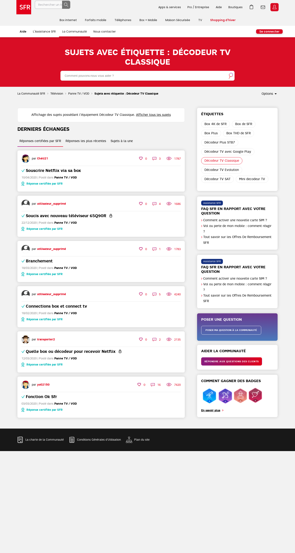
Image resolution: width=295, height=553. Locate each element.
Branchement (39, 260)
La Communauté (74, 31)
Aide (219, 7)
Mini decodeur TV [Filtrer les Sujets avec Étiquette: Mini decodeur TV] (252, 179)
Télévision (56, 93)
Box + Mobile (148, 20)
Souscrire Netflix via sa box (53, 170)
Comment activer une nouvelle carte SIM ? (235, 220)
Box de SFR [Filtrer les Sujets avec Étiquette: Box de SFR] (243, 124)
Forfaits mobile (95, 20)
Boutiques (235, 7)
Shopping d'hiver (223, 20)
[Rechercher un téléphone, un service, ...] (95, 7)
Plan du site (142, 439)
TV (200, 20)
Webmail (263, 7)
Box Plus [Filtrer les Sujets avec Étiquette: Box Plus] (211, 133)
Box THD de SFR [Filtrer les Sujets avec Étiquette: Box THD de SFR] (238, 133)
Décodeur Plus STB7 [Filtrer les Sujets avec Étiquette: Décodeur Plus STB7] (219, 142)
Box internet (68, 20)
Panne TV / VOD (78, 93)
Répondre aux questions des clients (231, 361)
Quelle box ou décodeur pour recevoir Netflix (71, 351)
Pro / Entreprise (198, 7)
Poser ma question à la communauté (231, 330)
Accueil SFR (23, 7)
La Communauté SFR (31, 93)
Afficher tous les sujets (153, 115)
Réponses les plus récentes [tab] (86, 141)
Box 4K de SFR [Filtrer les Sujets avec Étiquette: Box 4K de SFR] (215, 124)
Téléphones (123, 20)
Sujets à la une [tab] (122, 141)
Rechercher (146, 7)
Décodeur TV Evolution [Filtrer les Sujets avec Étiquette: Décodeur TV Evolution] (221, 170)
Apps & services (169, 7)
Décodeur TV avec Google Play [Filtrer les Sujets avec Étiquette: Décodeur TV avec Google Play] (227, 151)
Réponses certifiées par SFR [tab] (40, 141)
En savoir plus (210, 410)
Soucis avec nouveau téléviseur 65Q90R (66, 215)
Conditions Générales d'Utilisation (99, 439)
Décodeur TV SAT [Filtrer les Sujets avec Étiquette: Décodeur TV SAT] (217, 179)
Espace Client (274, 7)
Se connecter (269, 31)
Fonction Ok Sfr (41, 396)
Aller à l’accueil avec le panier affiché (251, 7)
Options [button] (267, 94)
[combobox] (147, 76)
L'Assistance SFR (44, 31)
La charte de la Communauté (44, 439)
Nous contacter (104, 31)
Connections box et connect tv (56, 306)
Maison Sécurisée (177, 20)
